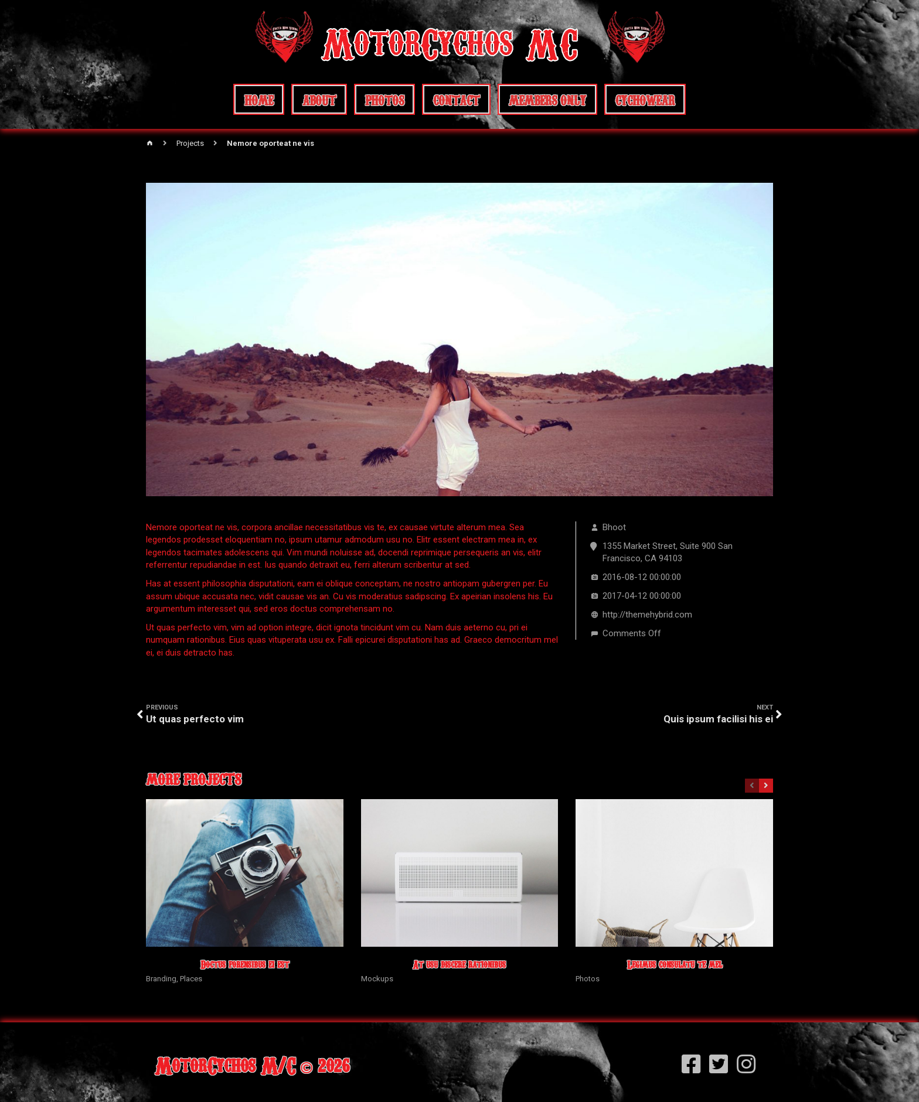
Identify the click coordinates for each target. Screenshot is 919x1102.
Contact (456, 99)
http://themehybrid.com (647, 614)
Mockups (377, 978)
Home (258, 99)
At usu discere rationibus (459, 964)
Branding (161, 978)
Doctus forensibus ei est (244, 964)
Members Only (547, 99)
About (319, 99)
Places (191, 978)
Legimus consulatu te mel (674, 964)
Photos (384, 99)
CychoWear (645, 99)
